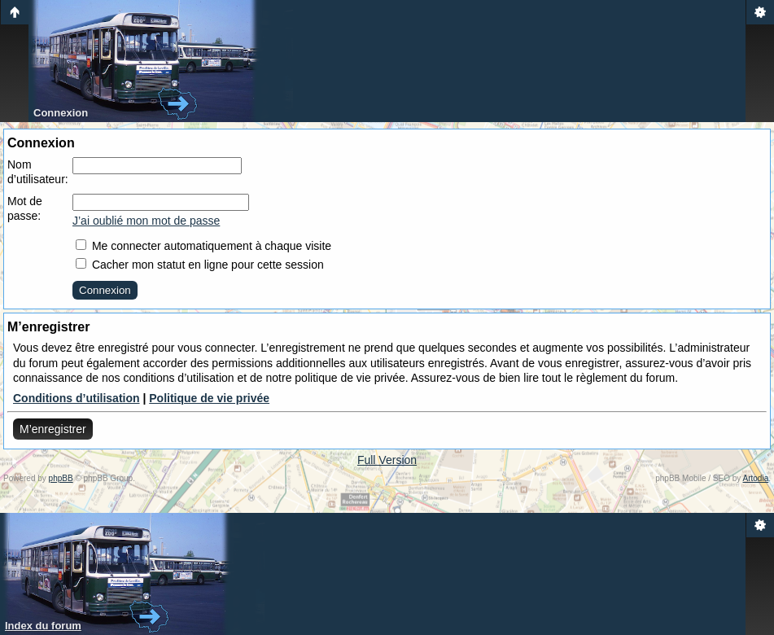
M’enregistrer (53, 429)
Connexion (60, 113)
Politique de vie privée (209, 398)
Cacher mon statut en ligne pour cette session (200, 264)
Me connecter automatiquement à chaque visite (203, 245)
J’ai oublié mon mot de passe (146, 220)
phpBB (61, 478)
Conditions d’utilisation (76, 398)
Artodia (756, 478)
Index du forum (43, 626)
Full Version (387, 459)
